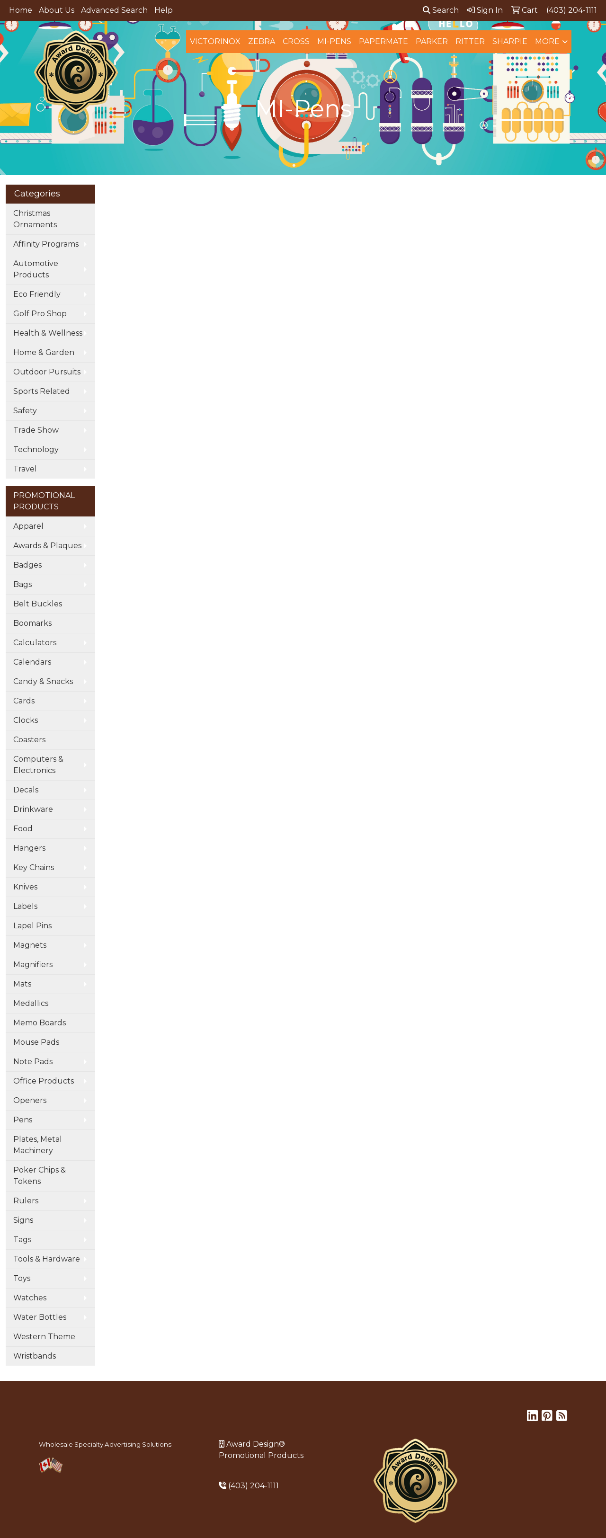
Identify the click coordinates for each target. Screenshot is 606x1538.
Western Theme (44, 1336)
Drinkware (33, 809)
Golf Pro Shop (40, 313)
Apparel (28, 526)
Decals (25, 789)
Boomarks (32, 623)
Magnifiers (33, 964)
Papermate (383, 41)
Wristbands (34, 1355)
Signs (23, 1220)
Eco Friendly (37, 294)
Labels (25, 906)
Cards (24, 700)
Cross (296, 41)
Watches (29, 1297)
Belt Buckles (37, 603)
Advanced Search (114, 10)
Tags (22, 1239)
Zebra (261, 41)
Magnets (29, 945)
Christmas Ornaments (35, 219)
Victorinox (215, 41)
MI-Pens (334, 41)
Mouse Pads (36, 1042)
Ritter (470, 41)
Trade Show (36, 430)
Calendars (32, 662)
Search (441, 10)
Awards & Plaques (47, 545)
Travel (25, 468)
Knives (25, 886)
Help (163, 10)
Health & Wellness (47, 333)
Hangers (29, 848)
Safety (25, 410)
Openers (29, 1100)
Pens (22, 1119)
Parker (432, 41)
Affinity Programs (46, 244)
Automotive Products (35, 269)
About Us (56, 10)
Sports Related (41, 391)
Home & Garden (43, 352)
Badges (27, 564)
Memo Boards (39, 1022)
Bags (22, 584)
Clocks (25, 720)
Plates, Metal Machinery (37, 1145)
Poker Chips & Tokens (39, 1175)
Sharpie (509, 41)
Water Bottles (39, 1317)
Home (20, 10)
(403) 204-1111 (253, 1485)
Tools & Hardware (46, 1258)
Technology (36, 449)
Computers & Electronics (38, 765)
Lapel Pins (32, 925)
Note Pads (33, 1061)
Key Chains (33, 867)
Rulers (25, 1200)
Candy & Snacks (43, 681)
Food (23, 828)
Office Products (43, 1080)
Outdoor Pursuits (46, 371)
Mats (22, 983)
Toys (21, 1278)
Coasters (29, 739)
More (547, 41)
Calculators (34, 642)
